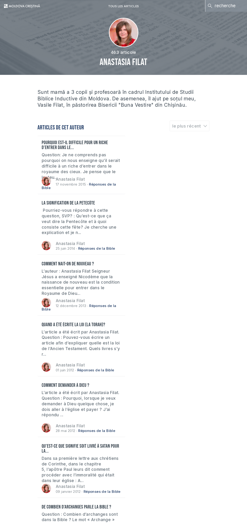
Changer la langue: (213, 459)
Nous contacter (135, 459)
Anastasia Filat (70, 179)
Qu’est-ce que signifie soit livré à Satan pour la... (163, 267)
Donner (21, 476)
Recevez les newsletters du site (46, 459)
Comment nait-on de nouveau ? (68, 203)
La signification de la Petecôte (156, 142)
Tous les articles (123, 6)
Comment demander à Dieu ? (66, 264)
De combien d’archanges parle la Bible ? (77, 325)
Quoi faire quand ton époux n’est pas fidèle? (74, 389)
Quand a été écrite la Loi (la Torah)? (161, 203)
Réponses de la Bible (184, 188)
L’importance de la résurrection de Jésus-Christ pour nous (165, 389)
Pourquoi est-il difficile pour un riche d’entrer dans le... (75, 145)
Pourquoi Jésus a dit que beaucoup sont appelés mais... (163, 328)
